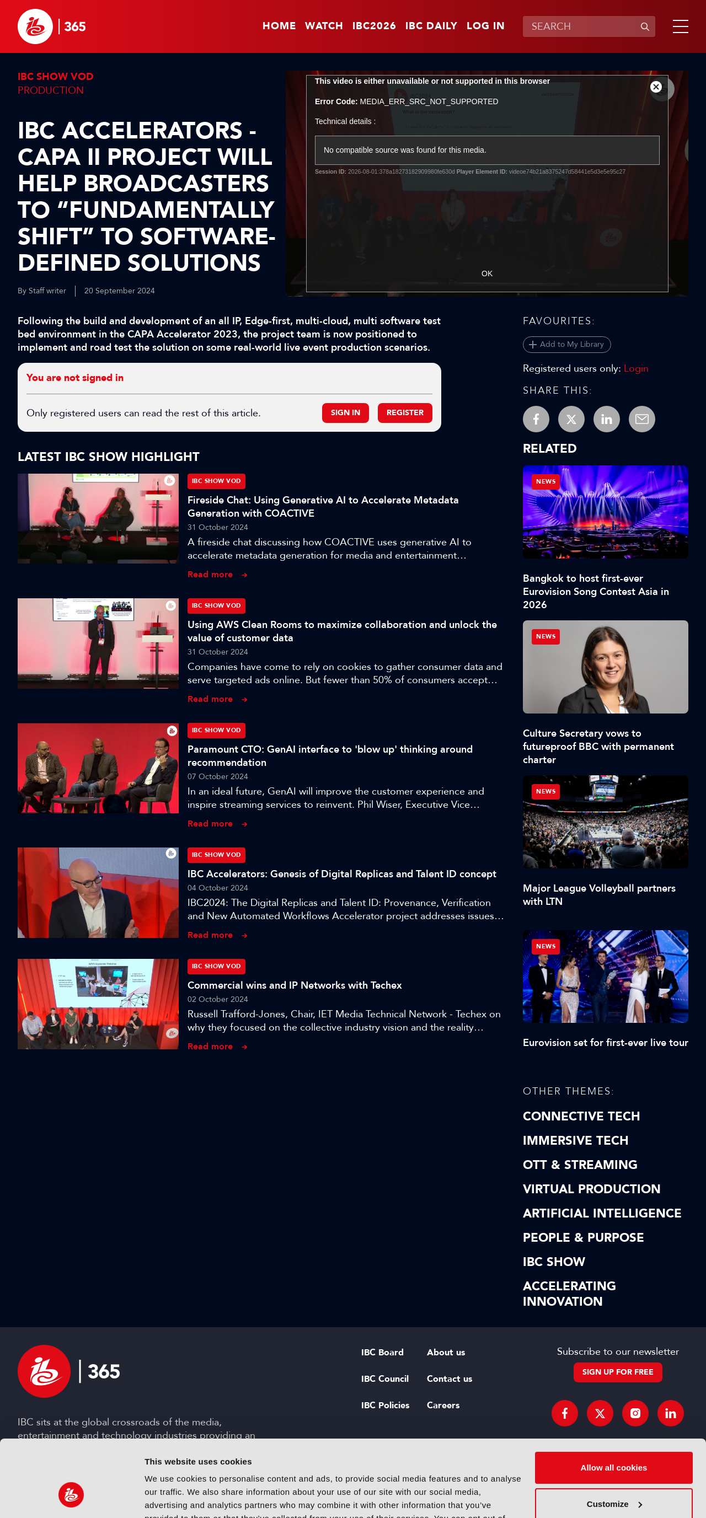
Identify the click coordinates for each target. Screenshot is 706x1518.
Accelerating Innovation (569, 1294)
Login (636, 368)
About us (446, 1353)
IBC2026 (374, 26)
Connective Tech (581, 1116)
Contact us (449, 1379)
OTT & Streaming (580, 1165)
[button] (678, 26)
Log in (486, 26)
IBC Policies (385, 1405)
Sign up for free (618, 1372)
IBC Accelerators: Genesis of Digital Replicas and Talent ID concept (342, 874)
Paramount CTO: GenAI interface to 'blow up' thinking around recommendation (330, 756)
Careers (443, 1405)
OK (487, 273)
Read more (210, 574)
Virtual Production (592, 1189)
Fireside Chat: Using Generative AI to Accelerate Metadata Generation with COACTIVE (323, 507)
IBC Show (554, 1262)
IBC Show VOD (56, 77)
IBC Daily (431, 26)
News (545, 482)
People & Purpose (583, 1238)
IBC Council (385, 1379)
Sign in (345, 412)
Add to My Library (572, 344)
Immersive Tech (576, 1141)
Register (405, 412)
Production (51, 90)
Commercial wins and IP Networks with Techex (295, 985)
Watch (324, 26)
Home (279, 26)
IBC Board (382, 1353)
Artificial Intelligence (602, 1213)
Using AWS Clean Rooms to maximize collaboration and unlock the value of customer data (342, 631)
